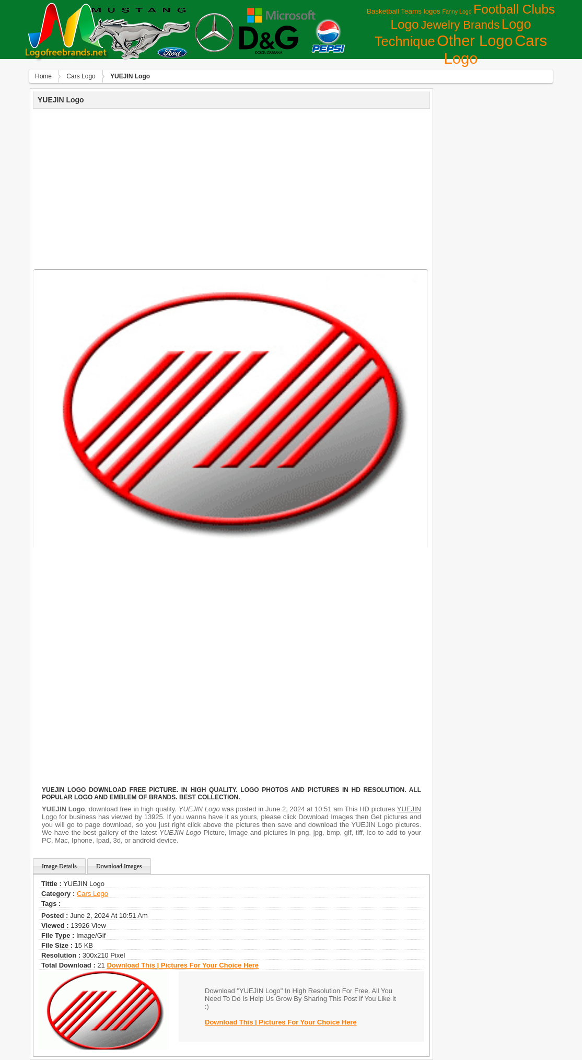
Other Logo (475, 40)
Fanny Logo (456, 11)
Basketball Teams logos (403, 11)
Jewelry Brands (460, 24)
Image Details (59, 866)
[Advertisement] (231, 187)
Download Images (119, 866)
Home (43, 76)
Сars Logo (80, 76)
